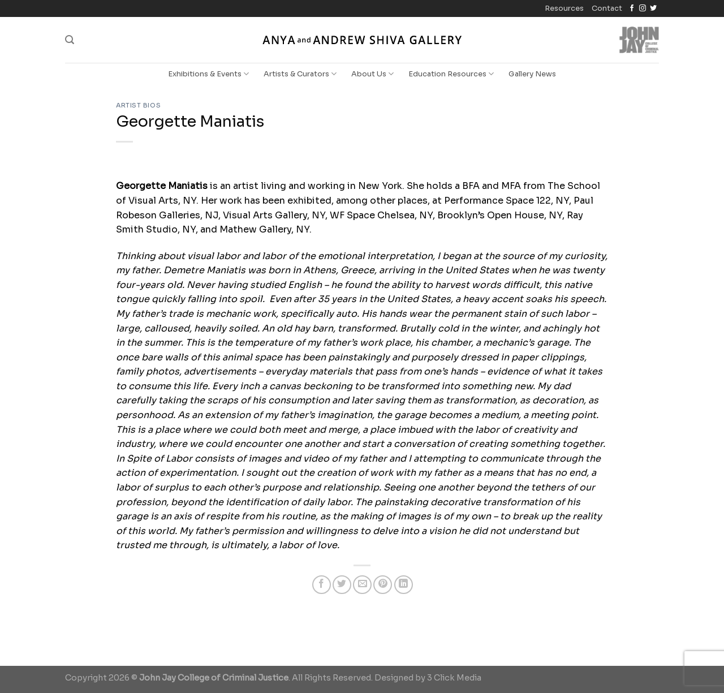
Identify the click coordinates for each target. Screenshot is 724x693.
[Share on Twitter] (342, 584)
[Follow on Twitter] (653, 8)
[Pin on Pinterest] (382, 584)
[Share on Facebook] (321, 584)
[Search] (69, 40)
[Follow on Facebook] (631, 8)
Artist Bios (138, 105)
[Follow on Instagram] (642, 8)
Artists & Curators (300, 73)
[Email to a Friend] (362, 584)
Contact (607, 8)
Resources (564, 8)
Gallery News (532, 74)
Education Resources (451, 73)
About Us (372, 73)
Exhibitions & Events (208, 73)
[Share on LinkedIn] (403, 584)
